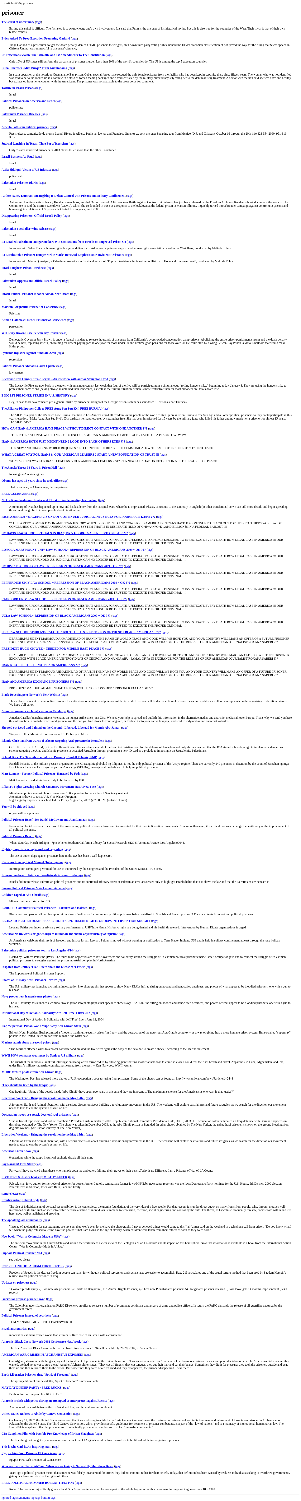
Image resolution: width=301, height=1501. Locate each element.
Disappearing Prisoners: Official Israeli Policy (32, 215)
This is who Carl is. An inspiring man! (26, 1446)
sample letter (10, 1193)
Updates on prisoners (15, 1282)
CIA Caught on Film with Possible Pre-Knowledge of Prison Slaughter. (48, 1433)
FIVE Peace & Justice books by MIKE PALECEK (34, 1177)
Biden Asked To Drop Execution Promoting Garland (36, 38)
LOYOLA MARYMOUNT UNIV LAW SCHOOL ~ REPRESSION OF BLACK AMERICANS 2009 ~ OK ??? (74, 549)
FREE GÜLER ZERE (16, 493)
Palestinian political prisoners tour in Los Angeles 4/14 (37, 950)
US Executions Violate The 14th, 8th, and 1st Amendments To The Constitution (53, 55)
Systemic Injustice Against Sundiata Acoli (29, 353)
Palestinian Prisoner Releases (21, 114)
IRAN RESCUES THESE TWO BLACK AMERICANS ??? (41, 665)
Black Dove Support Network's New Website (31, 694)
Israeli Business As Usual (18, 156)
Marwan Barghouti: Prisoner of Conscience (30, 307)
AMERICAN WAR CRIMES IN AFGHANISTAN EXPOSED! (42, 1354)
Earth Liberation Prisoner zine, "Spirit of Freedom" (36, 1374)
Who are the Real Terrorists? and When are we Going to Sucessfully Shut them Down (57, 1466)
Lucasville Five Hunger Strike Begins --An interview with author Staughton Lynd (55, 379)
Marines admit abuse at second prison (26, 1042)
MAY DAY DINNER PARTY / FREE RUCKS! (32, 1387)
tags (38, 22)
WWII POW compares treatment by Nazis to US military (39, 1055)
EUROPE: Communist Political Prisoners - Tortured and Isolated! (45, 907)
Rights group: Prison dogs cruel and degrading (32, 849)
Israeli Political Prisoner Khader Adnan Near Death (35, 293)
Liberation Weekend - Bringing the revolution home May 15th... (43, 1098)
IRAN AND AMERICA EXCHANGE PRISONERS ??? (38, 681)
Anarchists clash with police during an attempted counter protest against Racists (54, 1400)
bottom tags (48, 1497)
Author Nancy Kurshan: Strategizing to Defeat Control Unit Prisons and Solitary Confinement (64, 195)
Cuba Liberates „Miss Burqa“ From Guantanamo (34, 68)
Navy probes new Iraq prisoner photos (27, 996)
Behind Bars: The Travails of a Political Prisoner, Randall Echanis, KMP (49, 757)
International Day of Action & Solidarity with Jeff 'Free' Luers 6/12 (46, 1013)
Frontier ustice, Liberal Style (20, 1200)
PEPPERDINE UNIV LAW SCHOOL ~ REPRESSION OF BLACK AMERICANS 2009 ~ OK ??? (66, 582)
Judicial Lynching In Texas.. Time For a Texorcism (35, 143)
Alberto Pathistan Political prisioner (25, 127)
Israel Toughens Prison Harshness (24, 267)
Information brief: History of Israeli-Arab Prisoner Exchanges (42, 875)
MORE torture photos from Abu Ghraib (28, 1072)
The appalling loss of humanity (22, 1220)
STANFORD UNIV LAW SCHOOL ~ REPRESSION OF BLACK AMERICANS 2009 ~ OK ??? (64, 599)
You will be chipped (14, 806)
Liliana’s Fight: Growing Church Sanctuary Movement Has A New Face (49, 786)
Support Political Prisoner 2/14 (22, 1253)
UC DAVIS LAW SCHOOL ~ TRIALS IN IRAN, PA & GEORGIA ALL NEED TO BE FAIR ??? (65, 533)
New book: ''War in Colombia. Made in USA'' (32, 1236)
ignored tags (9, 1497)
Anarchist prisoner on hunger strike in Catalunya (34, 711)
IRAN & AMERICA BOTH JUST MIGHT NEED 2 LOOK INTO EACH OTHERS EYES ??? (63, 441)
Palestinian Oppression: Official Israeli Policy (31, 280)
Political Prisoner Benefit (18, 836)
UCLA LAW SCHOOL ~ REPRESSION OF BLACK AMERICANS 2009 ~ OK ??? (56, 615)
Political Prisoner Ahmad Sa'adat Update (29, 366)
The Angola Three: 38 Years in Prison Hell (29, 467)
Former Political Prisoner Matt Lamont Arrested (34, 888)
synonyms (23, 1497)
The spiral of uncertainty (18, 22)
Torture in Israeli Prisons (18, 88)
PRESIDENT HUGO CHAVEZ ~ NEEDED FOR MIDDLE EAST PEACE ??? (53, 648)
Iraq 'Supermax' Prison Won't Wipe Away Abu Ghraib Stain (41, 1026)
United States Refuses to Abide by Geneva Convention (37, 1413)
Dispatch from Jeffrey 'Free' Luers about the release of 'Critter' (43, 967)
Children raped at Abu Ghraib (22, 894)
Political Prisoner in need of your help (26, 1315)
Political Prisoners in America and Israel (28, 101)
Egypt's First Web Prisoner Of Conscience (29, 1453)
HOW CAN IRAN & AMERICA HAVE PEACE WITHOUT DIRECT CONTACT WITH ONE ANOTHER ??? (74, 428)
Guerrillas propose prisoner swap (23, 1299)
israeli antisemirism (14, 1328)
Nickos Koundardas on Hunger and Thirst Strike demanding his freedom (49, 500)
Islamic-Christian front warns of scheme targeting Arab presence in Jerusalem (53, 740)
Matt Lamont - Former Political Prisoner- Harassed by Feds (41, 773)
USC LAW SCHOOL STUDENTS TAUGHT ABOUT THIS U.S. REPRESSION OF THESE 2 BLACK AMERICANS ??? (81, 632)
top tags (35, 1497)
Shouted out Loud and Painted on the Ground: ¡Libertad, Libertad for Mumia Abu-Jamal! (61, 727)
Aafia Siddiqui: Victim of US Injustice (26, 169)
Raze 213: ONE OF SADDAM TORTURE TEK (33, 1266)
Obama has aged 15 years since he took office (31, 480)
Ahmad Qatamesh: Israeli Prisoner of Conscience (34, 320)
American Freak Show (16, 1151)
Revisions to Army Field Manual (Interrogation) (33, 862)
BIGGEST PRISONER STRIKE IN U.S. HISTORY (35, 395)
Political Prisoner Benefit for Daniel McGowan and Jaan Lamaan (44, 819)
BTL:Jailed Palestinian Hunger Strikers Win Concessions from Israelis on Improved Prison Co (64, 241)
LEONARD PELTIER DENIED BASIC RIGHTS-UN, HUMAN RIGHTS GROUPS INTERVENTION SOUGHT (76, 920)
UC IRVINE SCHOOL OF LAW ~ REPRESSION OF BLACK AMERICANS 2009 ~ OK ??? (62, 566)
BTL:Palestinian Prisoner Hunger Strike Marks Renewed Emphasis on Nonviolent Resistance (63, 254)
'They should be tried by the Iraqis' (25, 1085)
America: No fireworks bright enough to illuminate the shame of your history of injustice (60, 934)
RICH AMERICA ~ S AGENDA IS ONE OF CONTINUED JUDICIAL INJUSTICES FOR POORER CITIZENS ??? (78, 516)
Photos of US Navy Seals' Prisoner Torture (29, 980)
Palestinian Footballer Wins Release (25, 228)
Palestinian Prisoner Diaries (20, 182)
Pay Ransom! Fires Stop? (18, 1164)
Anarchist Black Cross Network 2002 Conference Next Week (41, 1341)
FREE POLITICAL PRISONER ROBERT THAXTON (38, 1482)
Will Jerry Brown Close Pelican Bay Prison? (31, 333)
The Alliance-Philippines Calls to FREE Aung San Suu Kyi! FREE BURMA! (52, 408)
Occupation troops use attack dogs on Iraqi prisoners (36, 1114)
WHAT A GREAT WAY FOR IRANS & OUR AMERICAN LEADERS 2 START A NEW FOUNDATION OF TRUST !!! (80, 454)
